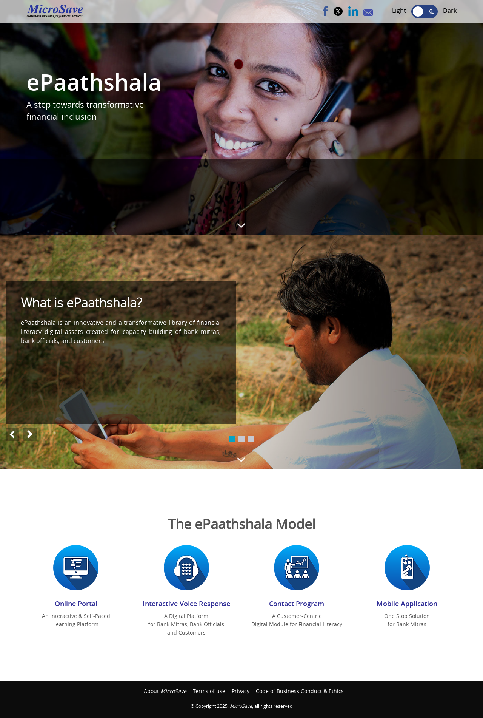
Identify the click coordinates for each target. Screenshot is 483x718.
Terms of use (209, 691)
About (165, 691)
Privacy (240, 691)
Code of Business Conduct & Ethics (300, 691)
